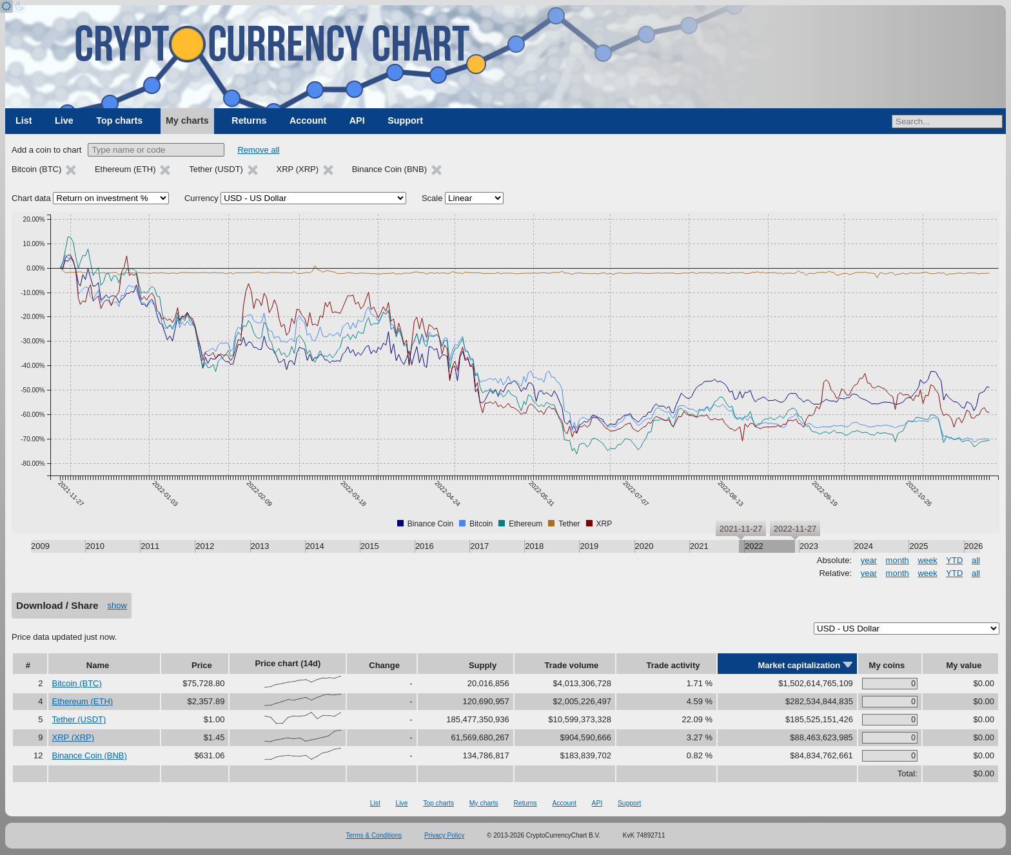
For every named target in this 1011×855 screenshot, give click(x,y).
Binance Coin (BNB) (89, 755)
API (357, 120)
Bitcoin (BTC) (77, 683)
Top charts (119, 120)
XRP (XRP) (73, 737)
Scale (432, 198)
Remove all (258, 150)
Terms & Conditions (374, 835)
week (927, 560)
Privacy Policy (444, 835)
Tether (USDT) (79, 719)
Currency (201, 198)
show (117, 605)
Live (64, 120)
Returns (248, 120)
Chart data (31, 198)
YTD (954, 560)
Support (405, 120)
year (869, 560)
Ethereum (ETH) (82, 701)
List (23, 120)
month (897, 560)
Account (308, 120)
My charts (187, 120)
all (976, 560)
